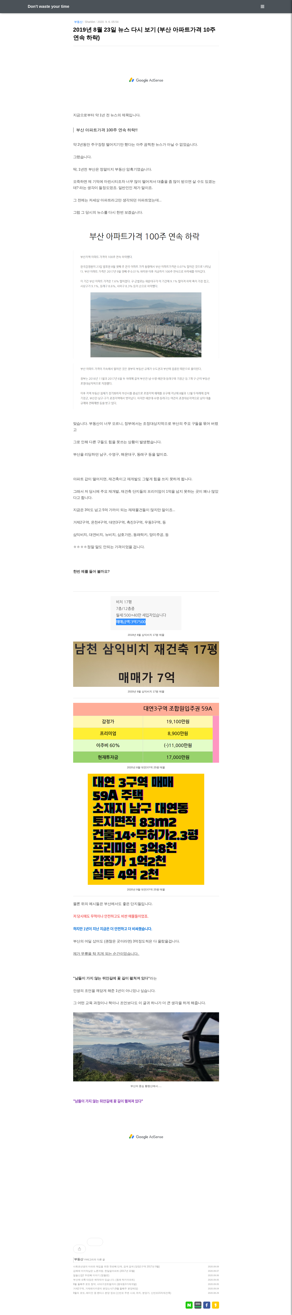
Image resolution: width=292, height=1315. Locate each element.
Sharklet (90, 21)
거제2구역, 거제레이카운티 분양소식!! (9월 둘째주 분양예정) (105, 1288)
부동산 (78, 21)
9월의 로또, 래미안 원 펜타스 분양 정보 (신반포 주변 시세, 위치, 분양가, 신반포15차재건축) (122, 1293)
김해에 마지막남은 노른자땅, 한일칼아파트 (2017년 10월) (104, 1271)
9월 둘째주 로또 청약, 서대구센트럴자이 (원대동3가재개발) (105, 1284)
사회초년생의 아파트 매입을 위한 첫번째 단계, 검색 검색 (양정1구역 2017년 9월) (116, 1266)
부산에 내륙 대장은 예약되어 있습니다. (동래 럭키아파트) (104, 1279)
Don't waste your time (48, 6)
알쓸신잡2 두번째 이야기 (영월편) (91, 1275)
